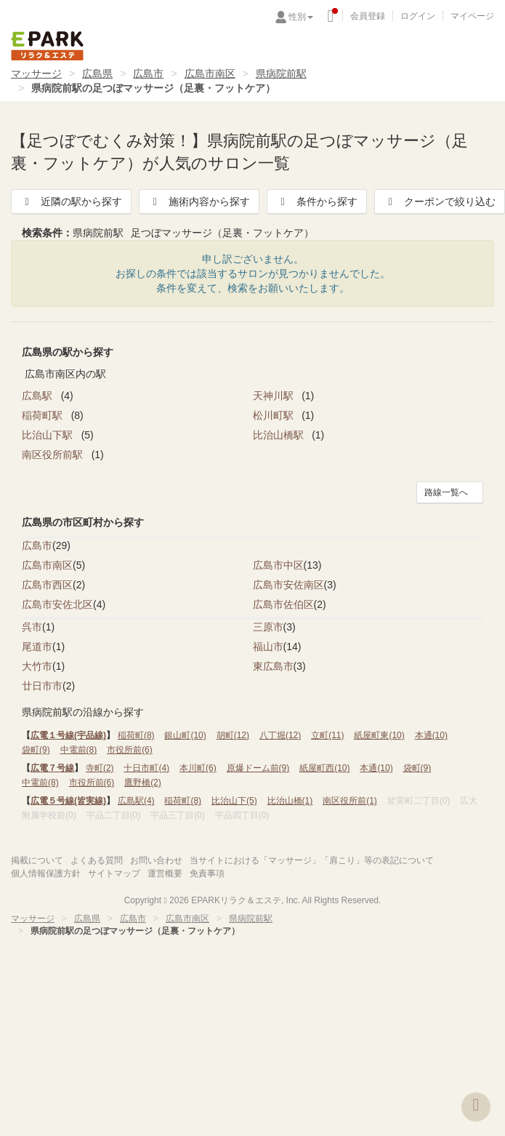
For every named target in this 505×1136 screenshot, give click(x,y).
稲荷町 (136, 735)
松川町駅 (274, 415)
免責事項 (207, 873)
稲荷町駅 (43, 415)
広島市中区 (278, 565)
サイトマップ (114, 873)
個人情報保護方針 (46, 873)
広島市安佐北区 (57, 604)
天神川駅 (274, 395)
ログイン (417, 16)
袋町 (36, 750)
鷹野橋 (142, 782)
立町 (327, 735)
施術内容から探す (199, 201)
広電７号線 (52, 768)
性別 (300, 17)
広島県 (97, 73)
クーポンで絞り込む (440, 201)
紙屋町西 (324, 768)
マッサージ (36, 73)
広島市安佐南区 (288, 585)
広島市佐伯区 (283, 604)
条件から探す (316, 201)
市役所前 (130, 750)
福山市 (268, 646)
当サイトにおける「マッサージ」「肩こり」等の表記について (312, 860)
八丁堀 (280, 735)
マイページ (472, 16)
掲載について (37, 860)
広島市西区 (47, 585)
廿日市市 (42, 686)
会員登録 (367, 16)
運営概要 (165, 873)
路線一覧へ (446, 492)
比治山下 (234, 801)
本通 (431, 735)
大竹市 (37, 666)
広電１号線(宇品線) (68, 735)
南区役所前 (350, 801)
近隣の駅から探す (71, 201)
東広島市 (273, 666)
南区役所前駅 (54, 454)
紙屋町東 (379, 735)
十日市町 (146, 768)
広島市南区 (210, 73)
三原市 (268, 627)
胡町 (233, 735)
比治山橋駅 (280, 435)
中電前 (78, 750)
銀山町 (185, 735)
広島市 (148, 73)
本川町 (198, 768)
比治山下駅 (49, 435)
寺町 (100, 768)
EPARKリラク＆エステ (47, 45)
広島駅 (38, 395)
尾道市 (37, 646)
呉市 (32, 627)
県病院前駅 (281, 73)
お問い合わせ (156, 860)
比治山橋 (290, 801)
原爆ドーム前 (258, 768)
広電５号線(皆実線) (68, 801)
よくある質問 (96, 860)
